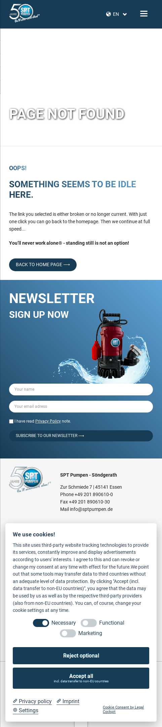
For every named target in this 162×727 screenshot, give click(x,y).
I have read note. (42, 421)
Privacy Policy (48, 421)
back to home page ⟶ (43, 264)
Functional (111, 623)
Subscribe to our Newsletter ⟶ (50, 435)
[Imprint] (67, 701)
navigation (143, 13)
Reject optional (81, 655)
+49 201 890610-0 (94, 494)
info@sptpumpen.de (91, 509)
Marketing (90, 633)
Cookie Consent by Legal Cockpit (123, 709)
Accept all (81, 678)
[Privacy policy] (32, 701)
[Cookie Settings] (25, 710)
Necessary (63, 623)
